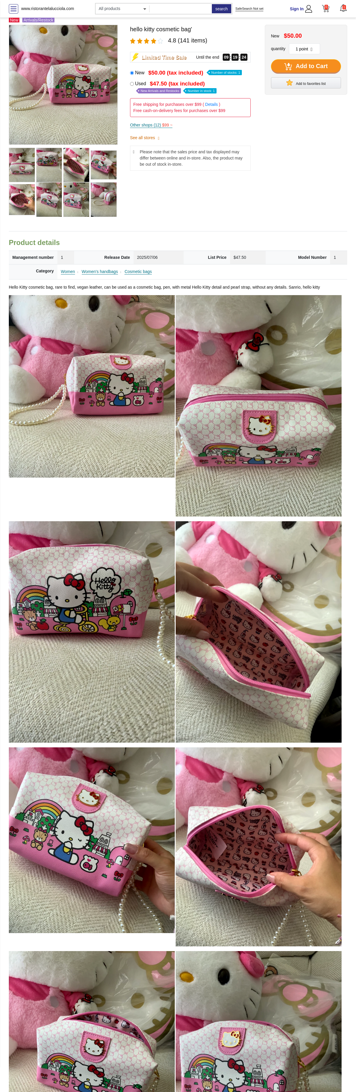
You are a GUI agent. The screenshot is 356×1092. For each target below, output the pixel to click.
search (221, 8)
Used (176, 87)
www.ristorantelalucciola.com (47, 8)
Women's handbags (100, 271)
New (188, 73)
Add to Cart (306, 66)
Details (211, 104)
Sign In (297, 8)
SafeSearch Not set (249, 8)
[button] (343, 8)
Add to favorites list (306, 82)
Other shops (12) (151, 125)
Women (68, 271)
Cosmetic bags (138, 271)
